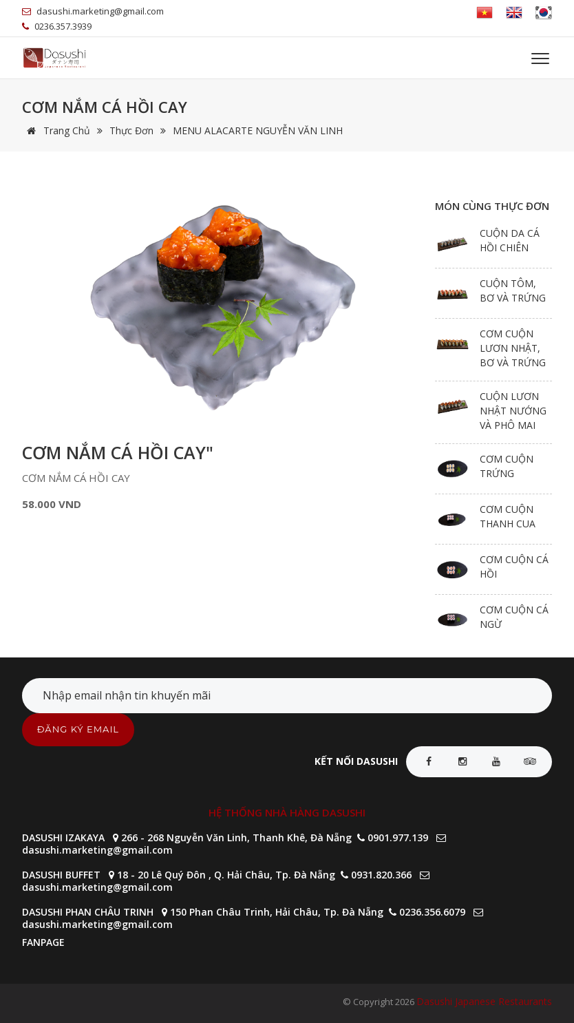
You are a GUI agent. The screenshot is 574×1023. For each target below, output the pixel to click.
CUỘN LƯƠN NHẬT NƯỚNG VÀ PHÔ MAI (513, 411)
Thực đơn (131, 130)
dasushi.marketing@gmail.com (97, 849)
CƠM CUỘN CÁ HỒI (514, 566)
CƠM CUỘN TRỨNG (506, 466)
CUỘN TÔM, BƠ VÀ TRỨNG (513, 290)
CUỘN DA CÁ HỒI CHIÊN (510, 240)
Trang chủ (56, 130)
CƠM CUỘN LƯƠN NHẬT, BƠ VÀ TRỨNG (513, 348)
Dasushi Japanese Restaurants (484, 1001)
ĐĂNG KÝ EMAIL (78, 729)
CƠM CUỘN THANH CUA (507, 516)
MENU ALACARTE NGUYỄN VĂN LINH (258, 130)
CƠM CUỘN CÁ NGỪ (514, 617)
